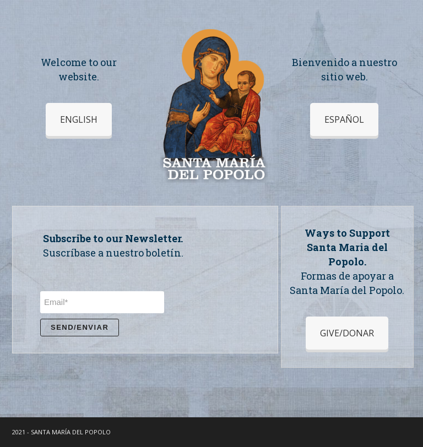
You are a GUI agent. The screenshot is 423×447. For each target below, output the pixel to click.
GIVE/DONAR (347, 333)
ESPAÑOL (344, 119)
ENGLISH (78, 119)
